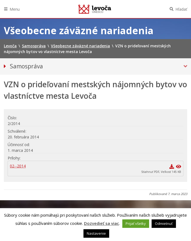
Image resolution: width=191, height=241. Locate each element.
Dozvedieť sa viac (101, 223)
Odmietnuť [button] (164, 223)
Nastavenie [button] (96, 233)
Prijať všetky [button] (136, 223)
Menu (15, 9)
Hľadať (181, 9)
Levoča (94, 9)
